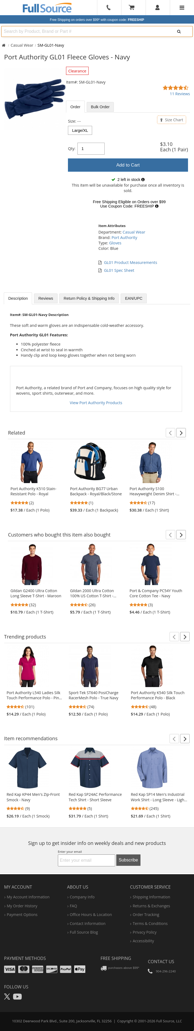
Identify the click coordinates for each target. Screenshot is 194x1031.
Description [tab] (18, 298)
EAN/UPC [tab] (133, 298)
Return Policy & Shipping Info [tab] (89, 298)
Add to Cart (128, 165)
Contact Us (161, 962)
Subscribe (128, 860)
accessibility (143, 940)
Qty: (71, 148)
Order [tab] (75, 107)
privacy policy (144, 932)
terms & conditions (150, 923)
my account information (28, 896)
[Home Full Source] (3, 45)
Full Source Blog (84, 932)
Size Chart (171, 119)
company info (82, 896)
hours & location (91, 914)
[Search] (179, 31)
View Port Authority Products (96, 402)
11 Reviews (180, 93)
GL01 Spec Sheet (119, 270)
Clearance (77, 71)
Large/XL (80, 130)
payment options (22, 914)
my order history (22, 905)
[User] (157, 7)
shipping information (151, 896)
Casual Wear (22, 45)
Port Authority (124, 237)
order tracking (146, 914)
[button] (170, 432)
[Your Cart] (133, 7)
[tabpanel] (128, 165)
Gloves (115, 242)
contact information (88, 923)
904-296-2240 (166, 971)
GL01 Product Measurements (130, 262)
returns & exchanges (151, 905)
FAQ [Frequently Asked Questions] (73, 905)
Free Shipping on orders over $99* (97, 20)
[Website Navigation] (182, 7)
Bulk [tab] (100, 107)
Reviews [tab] (45, 298)
